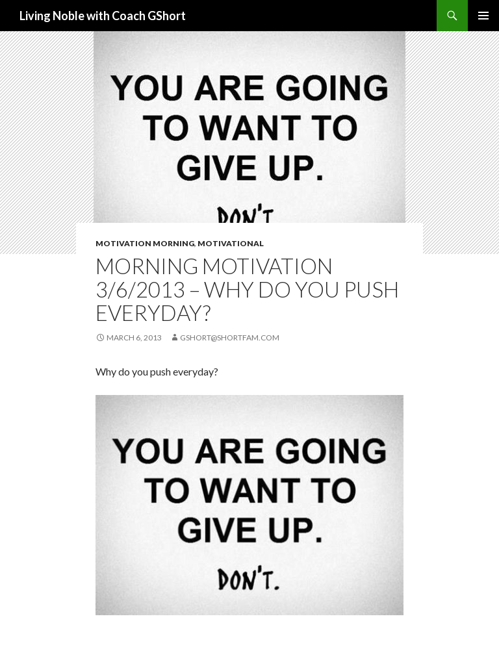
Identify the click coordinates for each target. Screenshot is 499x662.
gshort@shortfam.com (229, 337)
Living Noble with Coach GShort (102, 15)
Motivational (231, 243)
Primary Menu (483, 15)
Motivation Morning (145, 243)
